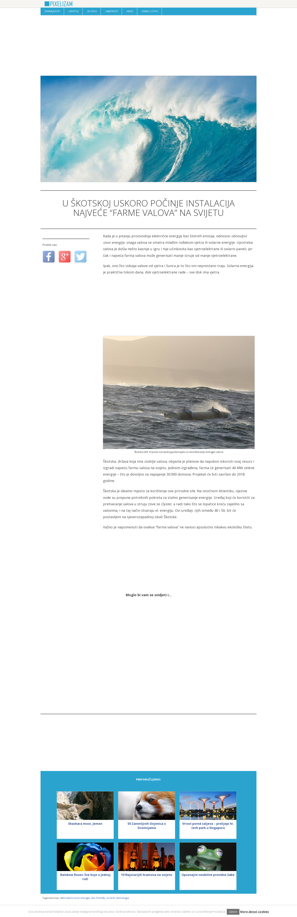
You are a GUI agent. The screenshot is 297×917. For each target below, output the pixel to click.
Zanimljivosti (52, 11)
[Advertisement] (148, 45)
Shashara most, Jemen (85, 824)
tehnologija (122, 898)
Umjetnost (111, 11)
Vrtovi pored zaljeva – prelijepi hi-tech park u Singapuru (208, 826)
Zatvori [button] (233, 911)
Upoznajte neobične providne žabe (208, 875)
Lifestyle (74, 11)
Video (130, 11)
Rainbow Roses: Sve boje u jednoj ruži (85, 877)
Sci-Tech (92, 11)
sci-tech (110, 898)
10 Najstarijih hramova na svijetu (146, 875)
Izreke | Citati (150, 11)
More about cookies (254, 911)
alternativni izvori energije (75, 898)
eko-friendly (98, 898)
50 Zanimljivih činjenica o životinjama (146, 826)
